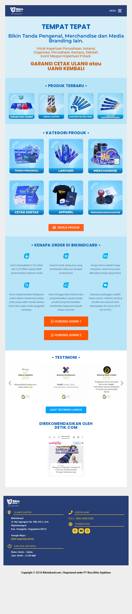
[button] (10, 383)
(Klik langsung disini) (22, 539)
